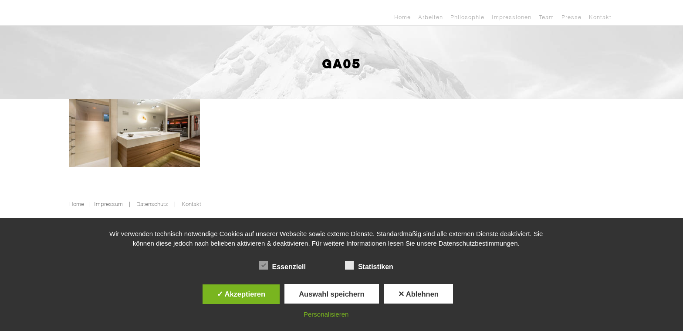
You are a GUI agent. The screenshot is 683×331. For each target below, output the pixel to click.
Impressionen (511, 17)
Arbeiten (430, 17)
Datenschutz (152, 204)
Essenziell (282, 265)
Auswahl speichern (331, 294)
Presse (571, 17)
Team (546, 17)
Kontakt (600, 17)
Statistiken (369, 265)
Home (402, 17)
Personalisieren (326, 314)
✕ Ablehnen (418, 294)
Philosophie (467, 17)
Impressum (108, 204)
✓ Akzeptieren (241, 294)
